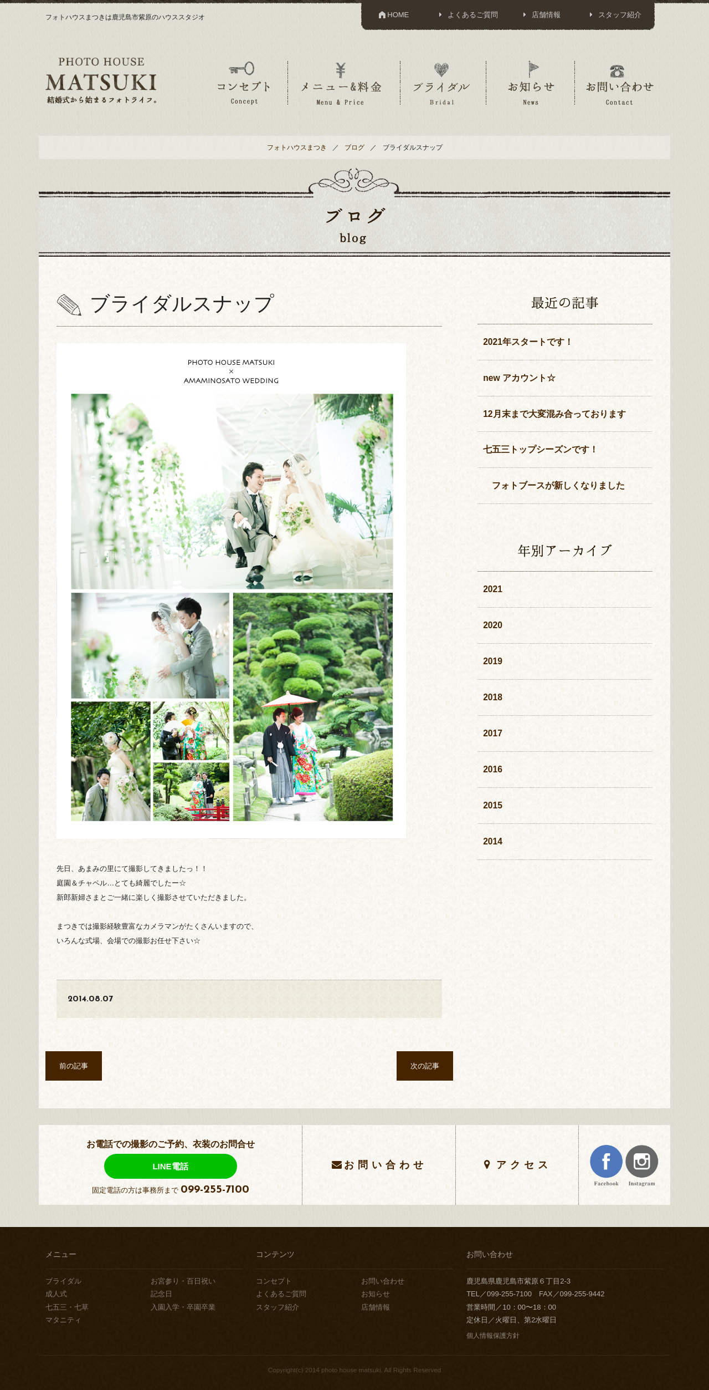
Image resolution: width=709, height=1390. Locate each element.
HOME (393, 15)
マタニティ (63, 1320)
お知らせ (531, 82)
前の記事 (73, 1066)
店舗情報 (540, 15)
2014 (492, 841)
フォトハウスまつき (297, 147)
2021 (492, 589)
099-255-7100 (215, 1189)
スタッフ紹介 (613, 15)
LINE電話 (170, 1166)
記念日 (161, 1294)
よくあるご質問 (466, 15)
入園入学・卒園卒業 (183, 1307)
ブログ (354, 147)
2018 (492, 697)
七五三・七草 (67, 1307)
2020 (492, 625)
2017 (492, 733)
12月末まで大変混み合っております (554, 414)
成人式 (56, 1294)
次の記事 (424, 1066)
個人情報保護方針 (493, 1335)
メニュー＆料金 (343, 82)
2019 (492, 661)
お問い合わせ (619, 82)
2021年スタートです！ (528, 342)
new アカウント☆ (519, 378)
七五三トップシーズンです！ (540, 449)
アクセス (524, 1164)
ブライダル (442, 82)
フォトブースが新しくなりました (554, 485)
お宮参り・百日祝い (183, 1281)
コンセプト (244, 82)
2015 (492, 805)
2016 (492, 769)
